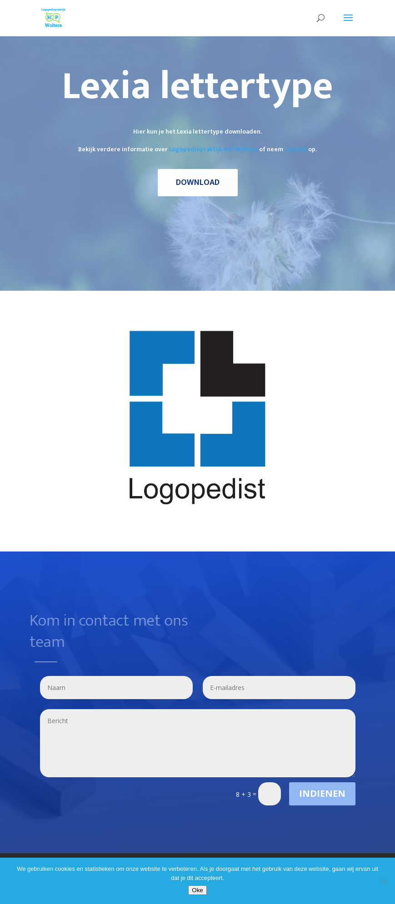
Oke (197, 890)
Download (198, 182)
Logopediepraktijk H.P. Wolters (213, 149)
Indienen (322, 793)
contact (296, 149)
